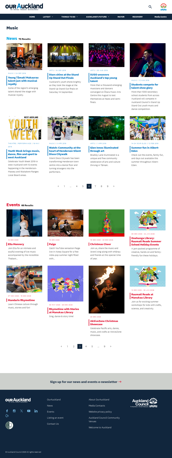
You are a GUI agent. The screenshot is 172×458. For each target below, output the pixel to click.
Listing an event (55, 417)
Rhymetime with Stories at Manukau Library (64, 310)
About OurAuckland (99, 399)
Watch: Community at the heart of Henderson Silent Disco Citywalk (65, 151)
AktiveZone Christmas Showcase (104, 322)
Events (50, 411)
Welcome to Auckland (100, 427)
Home (32, 16)
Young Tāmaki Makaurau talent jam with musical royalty (23, 81)
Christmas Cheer (100, 244)
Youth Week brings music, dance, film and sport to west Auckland (24, 154)
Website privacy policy (100, 411)
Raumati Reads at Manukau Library (142, 296)
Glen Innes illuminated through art (104, 149)
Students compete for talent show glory (144, 86)
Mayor (121, 16)
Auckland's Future (98, 16)
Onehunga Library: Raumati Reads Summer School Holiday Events (146, 241)
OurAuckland (54, 399)
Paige (52, 244)
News (50, 405)
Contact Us (53, 423)
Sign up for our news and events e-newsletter (86, 382)
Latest (48, 16)
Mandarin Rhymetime (21, 300)
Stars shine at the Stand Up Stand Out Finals (64, 76)
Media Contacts (97, 405)
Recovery (137, 16)
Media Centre (161, 16)
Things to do (69, 16)
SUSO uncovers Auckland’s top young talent (103, 78)
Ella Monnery (16, 244)
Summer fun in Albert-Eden (145, 149)
